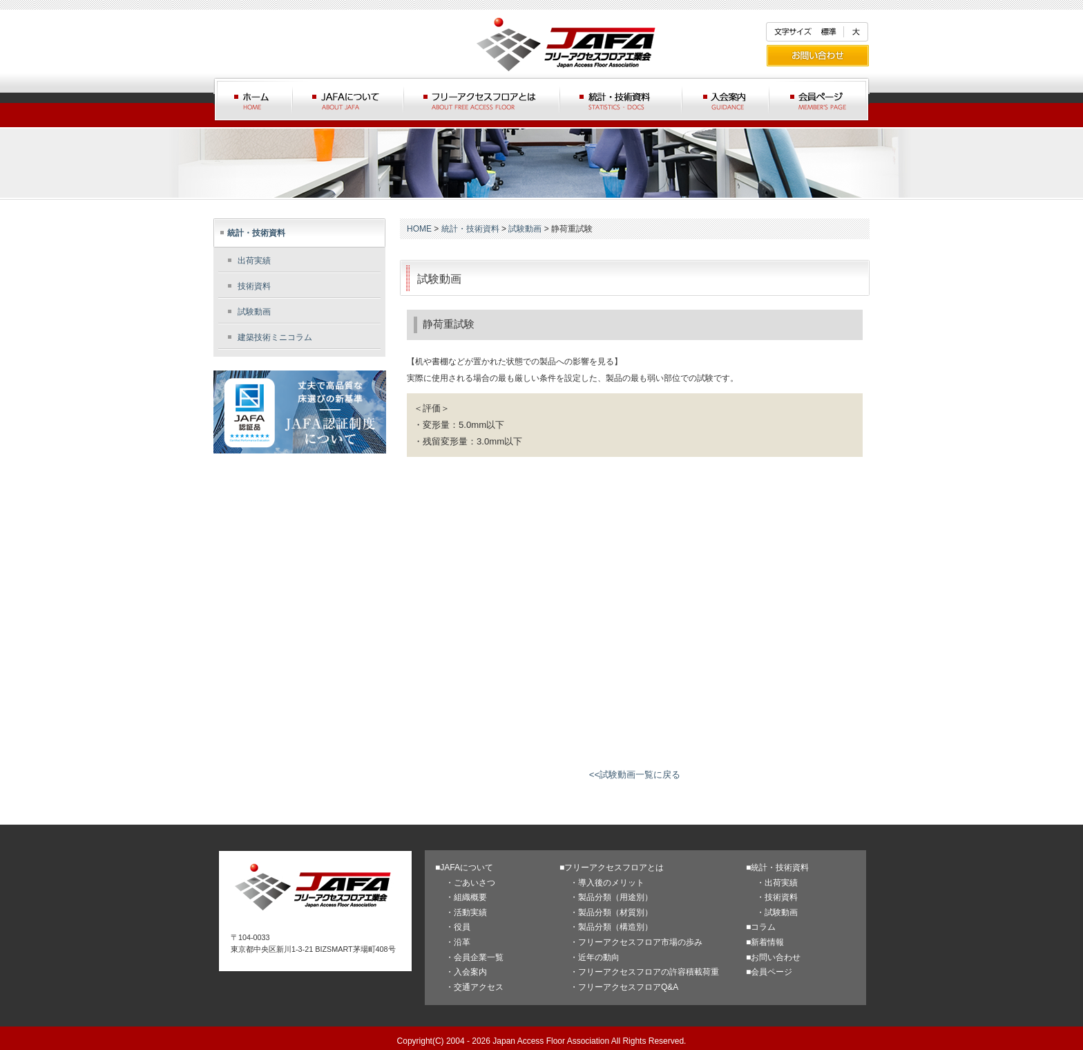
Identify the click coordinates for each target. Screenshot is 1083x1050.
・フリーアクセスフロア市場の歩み (636, 942)
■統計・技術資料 (777, 867)
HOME (419, 229)
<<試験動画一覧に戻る (634, 774)
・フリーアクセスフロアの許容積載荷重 (644, 972)
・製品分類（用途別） (611, 897)
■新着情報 (765, 942)
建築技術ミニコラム (275, 337)
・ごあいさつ (470, 883)
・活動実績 (466, 912)
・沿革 (457, 942)
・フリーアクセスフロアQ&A (624, 987)
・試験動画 (777, 912)
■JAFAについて (464, 867)
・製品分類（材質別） (611, 912)
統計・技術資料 (256, 233)
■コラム (761, 927)
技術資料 (254, 286)
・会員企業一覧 (474, 957)
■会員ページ (769, 972)
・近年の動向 (595, 957)
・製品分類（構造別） (611, 927)
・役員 (457, 927)
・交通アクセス (474, 987)
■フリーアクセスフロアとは (611, 867)
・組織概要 (466, 897)
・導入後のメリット (607, 883)
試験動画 (254, 312)
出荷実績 (254, 260)
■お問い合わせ (773, 957)
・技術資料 (777, 897)
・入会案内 (466, 972)
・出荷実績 (777, 883)
